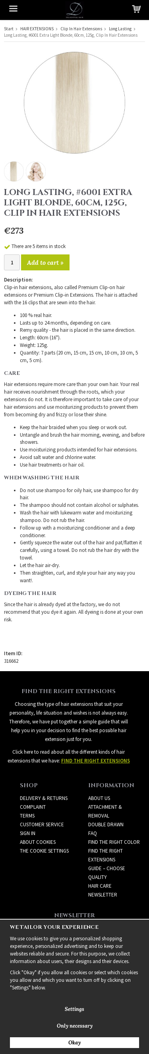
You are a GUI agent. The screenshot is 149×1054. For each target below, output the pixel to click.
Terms (27, 815)
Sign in (27, 833)
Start (9, 29)
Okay (74, 1042)
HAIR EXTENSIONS (37, 29)
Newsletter (102, 894)
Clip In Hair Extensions (81, 29)
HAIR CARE (100, 886)
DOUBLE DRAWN (106, 824)
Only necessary (75, 1025)
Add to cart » (45, 262)
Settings (74, 1009)
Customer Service (42, 824)
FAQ (92, 833)
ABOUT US (99, 798)
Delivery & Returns (44, 798)
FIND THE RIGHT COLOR (114, 842)
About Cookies (38, 842)
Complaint (33, 807)
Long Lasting (120, 29)
